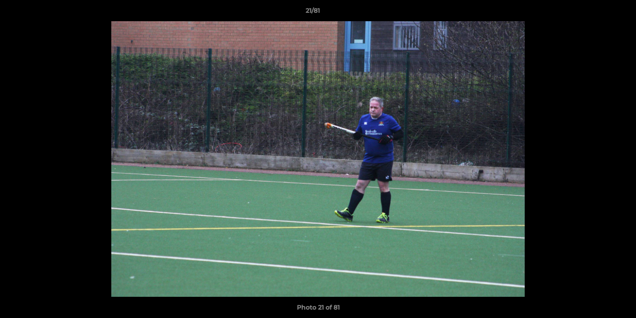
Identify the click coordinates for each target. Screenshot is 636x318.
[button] (599, 13)
